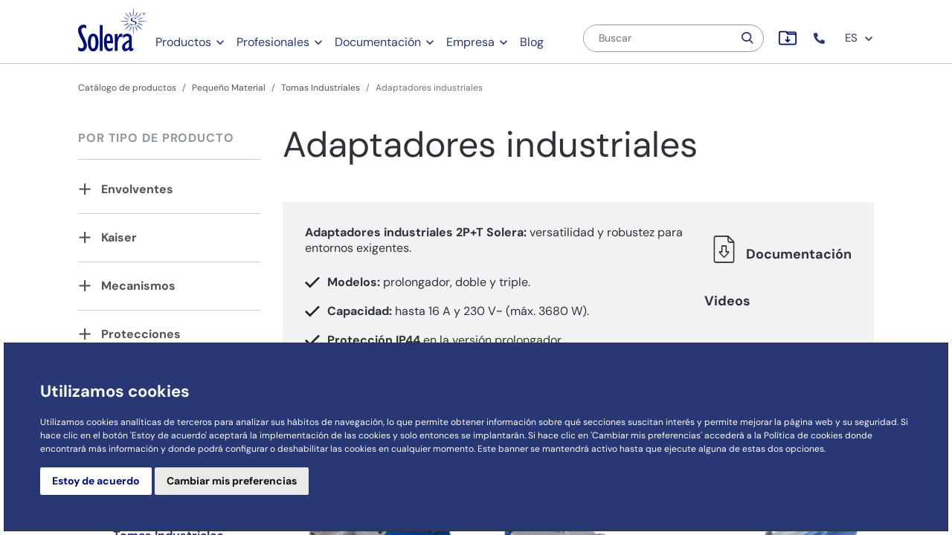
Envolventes (137, 189)
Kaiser (119, 237)
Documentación (378, 42)
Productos (183, 42)
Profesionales (273, 42)
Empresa (470, 42)
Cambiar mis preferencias (232, 480)
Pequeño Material (229, 88)
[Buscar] (658, 38)
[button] (820, 38)
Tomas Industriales (320, 88)
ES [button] (859, 37)
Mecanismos (138, 286)
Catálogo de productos (127, 88)
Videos (727, 301)
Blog (532, 42)
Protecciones (141, 334)
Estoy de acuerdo (96, 480)
